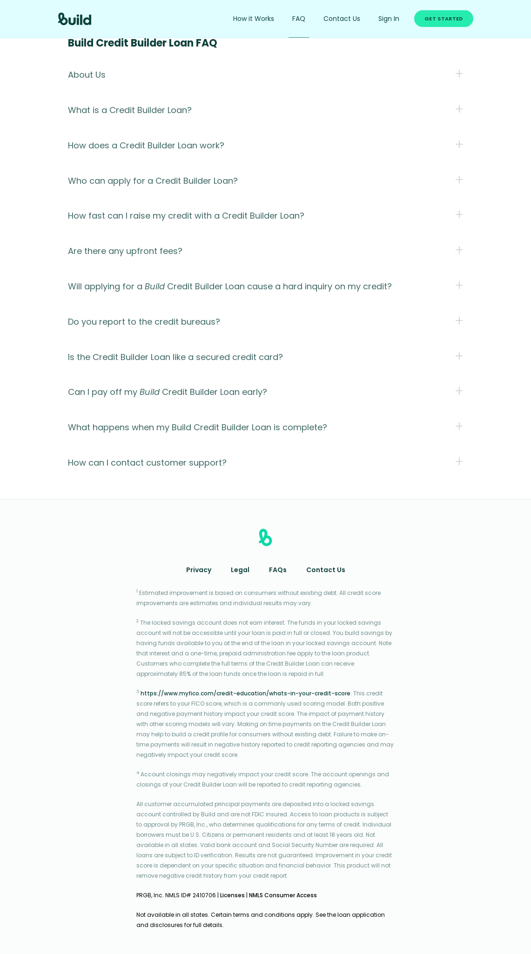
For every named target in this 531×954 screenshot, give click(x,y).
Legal (240, 570)
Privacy (198, 570)
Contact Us (341, 19)
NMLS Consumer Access (283, 896)
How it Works (253, 19)
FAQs (278, 570)
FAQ (298, 19)
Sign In (388, 19)
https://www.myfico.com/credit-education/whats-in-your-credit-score (245, 694)
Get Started (443, 19)
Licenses (232, 896)
